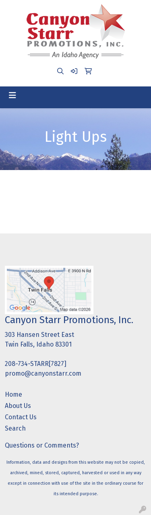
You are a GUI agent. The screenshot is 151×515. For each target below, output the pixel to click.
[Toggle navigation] (12, 95)
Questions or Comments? (42, 445)
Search (15, 428)
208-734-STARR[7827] (35, 364)
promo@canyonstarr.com (43, 373)
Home (13, 394)
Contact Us (21, 417)
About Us (18, 406)
